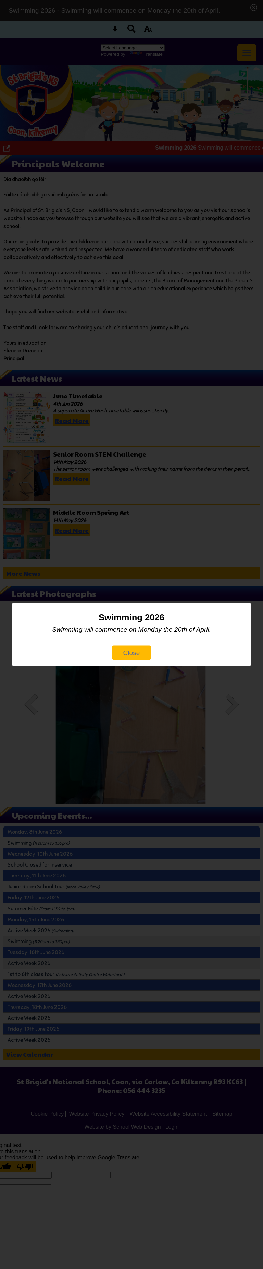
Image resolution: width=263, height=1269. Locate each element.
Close (131, 652)
